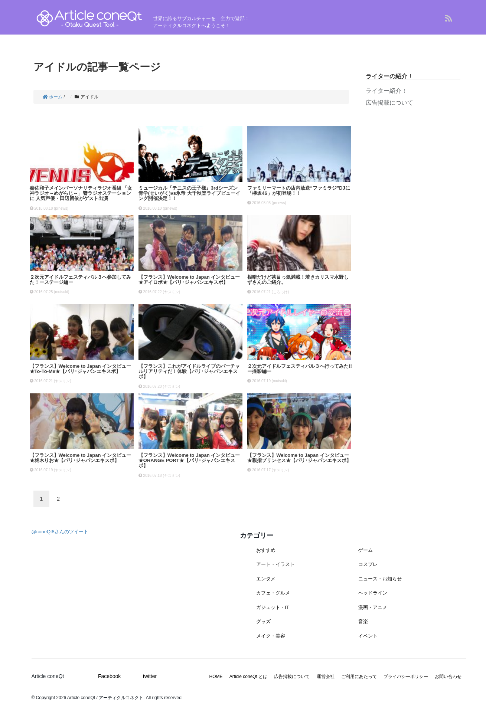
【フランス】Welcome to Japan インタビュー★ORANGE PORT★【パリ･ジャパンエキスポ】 (189, 460)
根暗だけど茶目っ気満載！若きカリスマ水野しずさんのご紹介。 (298, 279)
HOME (216, 676)
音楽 (363, 621)
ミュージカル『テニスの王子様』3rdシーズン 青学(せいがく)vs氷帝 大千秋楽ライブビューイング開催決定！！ (189, 193)
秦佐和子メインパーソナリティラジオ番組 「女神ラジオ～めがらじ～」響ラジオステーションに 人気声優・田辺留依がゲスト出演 (81, 193)
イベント (368, 636)
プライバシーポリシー (406, 676)
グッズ (263, 621)
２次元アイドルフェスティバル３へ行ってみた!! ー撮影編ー (302, 368)
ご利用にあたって (359, 676)
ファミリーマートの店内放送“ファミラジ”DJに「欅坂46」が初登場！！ (298, 190)
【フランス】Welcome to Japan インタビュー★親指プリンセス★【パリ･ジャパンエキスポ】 (299, 457)
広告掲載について (389, 102)
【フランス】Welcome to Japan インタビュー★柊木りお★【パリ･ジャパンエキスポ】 (80, 457)
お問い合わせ (448, 676)
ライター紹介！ (386, 91)
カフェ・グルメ (273, 593)
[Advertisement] (413, 173)
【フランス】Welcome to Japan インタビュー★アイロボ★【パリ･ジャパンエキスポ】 (189, 279)
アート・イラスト (275, 564)
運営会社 (326, 676)
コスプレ (368, 564)
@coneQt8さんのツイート (60, 531)
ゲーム (365, 550)
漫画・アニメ (372, 607)
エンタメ (265, 579)
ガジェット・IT (273, 607)
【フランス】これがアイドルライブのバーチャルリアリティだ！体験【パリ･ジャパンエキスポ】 (189, 371)
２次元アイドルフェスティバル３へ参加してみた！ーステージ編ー (80, 279)
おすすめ (265, 550)
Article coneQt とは (248, 676)
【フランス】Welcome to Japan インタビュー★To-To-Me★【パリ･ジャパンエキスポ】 (80, 368)
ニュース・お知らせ (380, 579)
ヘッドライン (372, 593)
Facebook (109, 676)
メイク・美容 (270, 636)
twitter (150, 676)
